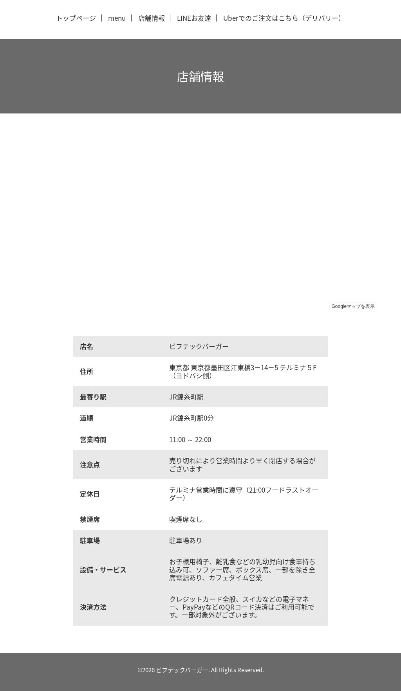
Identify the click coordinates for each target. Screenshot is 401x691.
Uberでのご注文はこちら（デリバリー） (284, 18)
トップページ (76, 18)
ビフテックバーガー (182, 670)
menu (117, 18)
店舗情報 (151, 18)
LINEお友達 (194, 18)
